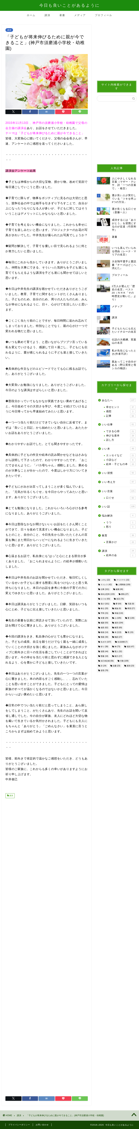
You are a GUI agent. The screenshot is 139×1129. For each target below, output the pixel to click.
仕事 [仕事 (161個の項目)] (105, 589)
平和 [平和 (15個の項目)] (104, 613)
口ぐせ (120, 498)
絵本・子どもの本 (120, 464)
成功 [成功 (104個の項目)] (119, 623)
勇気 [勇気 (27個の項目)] (125, 594)
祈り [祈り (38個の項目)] (104, 647)
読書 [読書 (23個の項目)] (116, 666)
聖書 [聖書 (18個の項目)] (104, 656)
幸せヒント (120, 407)
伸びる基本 (120, 435)
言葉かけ (120, 542)
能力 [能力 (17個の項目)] (118, 656)
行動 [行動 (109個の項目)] (124, 661)
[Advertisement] (46, 945)
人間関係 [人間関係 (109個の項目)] (124, 585)
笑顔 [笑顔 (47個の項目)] (130, 647)
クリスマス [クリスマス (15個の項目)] (122, 580)
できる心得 (120, 431)
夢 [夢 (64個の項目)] (118, 604)
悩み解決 (118, 515)
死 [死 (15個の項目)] (130, 632)
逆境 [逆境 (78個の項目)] (104, 670)
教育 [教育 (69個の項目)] (118, 628)
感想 (120, 411)
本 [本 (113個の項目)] (118, 632)
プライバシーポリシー (19, 1125)
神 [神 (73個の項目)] (117, 647)
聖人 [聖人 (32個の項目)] (118, 651)
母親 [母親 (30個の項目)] (104, 637)
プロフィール (103, 15)
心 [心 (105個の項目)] (118, 618)
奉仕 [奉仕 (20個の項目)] (104, 608)
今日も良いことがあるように (69, 5)
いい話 (118, 506)
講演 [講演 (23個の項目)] (130, 666)
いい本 (118, 448)
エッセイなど (120, 455)
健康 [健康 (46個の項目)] (119, 589)
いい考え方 (118, 482)
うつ (120, 522)
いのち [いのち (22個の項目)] (105, 580)
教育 (118, 535)
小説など (120, 460)
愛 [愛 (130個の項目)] (131, 618)
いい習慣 (118, 473)
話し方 (120, 440)
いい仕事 (118, 424)
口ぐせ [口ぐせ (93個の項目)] (105, 599)
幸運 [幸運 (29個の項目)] (104, 618)
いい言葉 (118, 491)
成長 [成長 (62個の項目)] (104, 628)
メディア (80, 15)
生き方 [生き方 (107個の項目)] (106, 642)
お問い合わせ (42, 1125)
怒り (120, 527)
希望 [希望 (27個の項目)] (131, 608)
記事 (120, 416)
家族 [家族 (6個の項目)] (118, 608)
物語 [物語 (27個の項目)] (118, 637)
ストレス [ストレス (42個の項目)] (106, 585)
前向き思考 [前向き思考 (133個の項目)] (108, 594)
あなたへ (118, 400)
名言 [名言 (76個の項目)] (120, 599)
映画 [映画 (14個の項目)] (104, 632)
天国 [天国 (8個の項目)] (131, 604)
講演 (47, 15)
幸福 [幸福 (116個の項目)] (119, 613)
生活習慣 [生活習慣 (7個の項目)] (122, 642)
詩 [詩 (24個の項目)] (103, 666)
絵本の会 (120, 555)
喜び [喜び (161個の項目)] (105, 604)
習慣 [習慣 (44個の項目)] (104, 651)
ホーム (31, 15)
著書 (62, 15)
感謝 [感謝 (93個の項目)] (104, 623)
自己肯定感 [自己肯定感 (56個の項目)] (107, 661)
